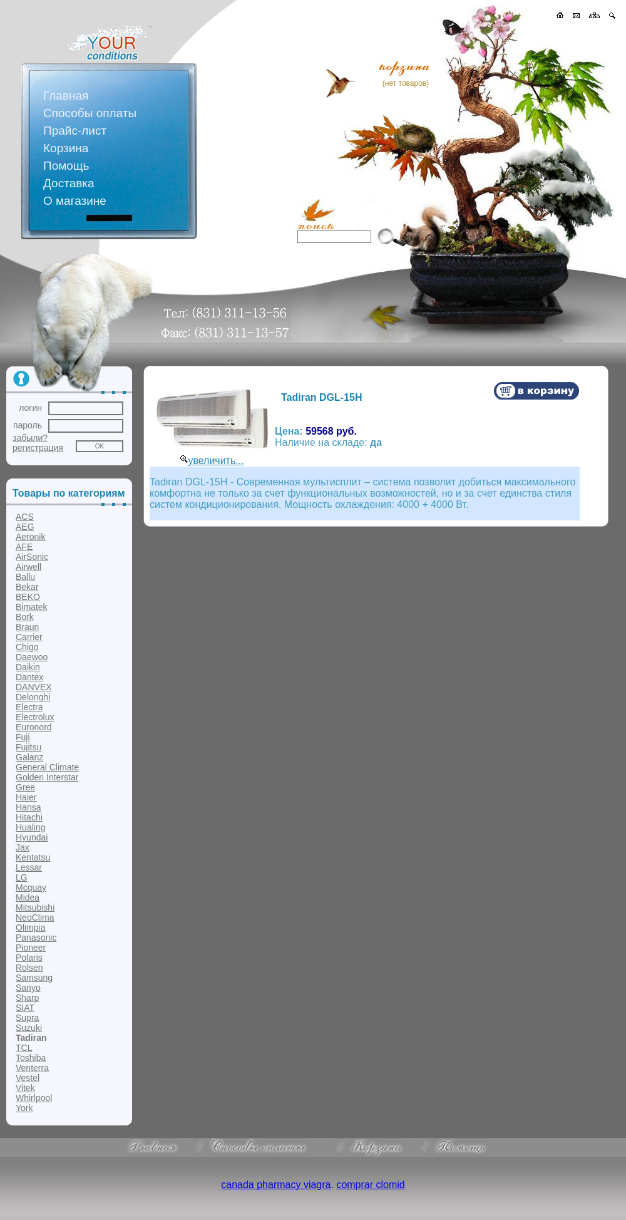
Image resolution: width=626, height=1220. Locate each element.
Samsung (34, 978)
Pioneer (31, 948)
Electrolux (35, 717)
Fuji (23, 737)
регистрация (38, 448)
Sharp (27, 998)
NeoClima (35, 917)
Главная (65, 95)
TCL (24, 1048)
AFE (24, 547)
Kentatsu (33, 857)
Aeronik (30, 537)
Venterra (32, 1068)
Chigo (27, 647)
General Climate (47, 767)
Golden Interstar (47, 777)
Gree (25, 787)
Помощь (66, 165)
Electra (29, 707)
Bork (25, 617)
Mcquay (31, 887)
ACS (25, 517)
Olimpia (30, 928)
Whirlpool (34, 1098)
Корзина (65, 148)
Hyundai (32, 837)
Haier (26, 797)
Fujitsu (28, 747)
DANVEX (34, 687)
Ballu (25, 577)
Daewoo (32, 657)
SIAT (25, 1008)
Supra (27, 1018)
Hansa (28, 807)
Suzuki (29, 1028)
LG (22, 877)
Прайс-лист (74, 130)
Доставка (69, 183)
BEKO (28, 597)
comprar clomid (370, 1184)
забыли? (30, 438)
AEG (25, 527)
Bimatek (32, 607)
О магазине (74, 200)
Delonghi (33, 697)
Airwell (28, 567)
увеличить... (216, 460)
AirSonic (32, 557)
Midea (27, 897)
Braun (27, 627)
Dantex (29, 677)
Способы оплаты (89, 113)
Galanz (29, 757)
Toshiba (31, 1058)
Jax (22, 847)
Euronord (34, 727)
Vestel (27, 1078)
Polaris (29, 958)
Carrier (29, 637)
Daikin (28, 667)
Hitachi (29, 817)
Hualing (30, 827)
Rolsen (29, 968)
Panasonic (36, 938)
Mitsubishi (35, 907)
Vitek (25, 1088)
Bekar (27, 587)
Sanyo (28, 988)
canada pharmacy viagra (276, 1184)
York (24, 1108)
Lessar (29, 867)
